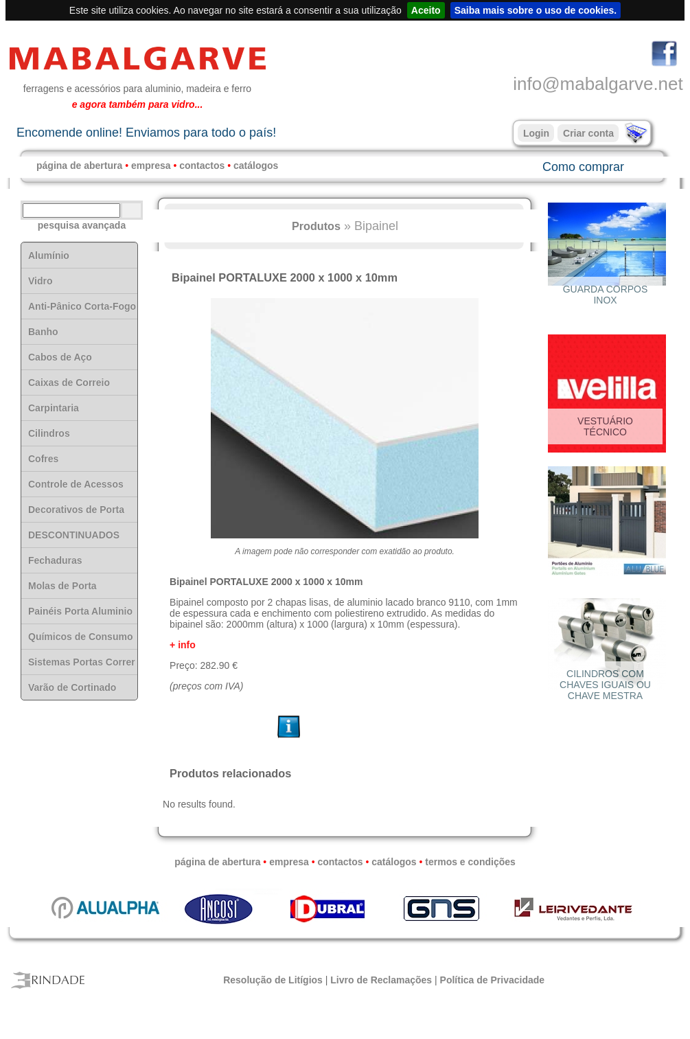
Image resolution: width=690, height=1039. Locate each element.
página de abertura (79, 165)
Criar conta (588, 133)
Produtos (316, 226)
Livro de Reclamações (381, 979)
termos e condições (470, 861)
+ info (183, 644)
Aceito (426, 10)
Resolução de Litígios (273, 979)
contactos (202, 165)
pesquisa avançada (82, 225)
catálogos (255, 165)
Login (536, 133)
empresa (151, 165)
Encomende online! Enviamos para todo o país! (146, 132)
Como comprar (583, 167)
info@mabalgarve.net (598, 83)
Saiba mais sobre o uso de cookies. (536, 10)
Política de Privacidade (492, 979)
